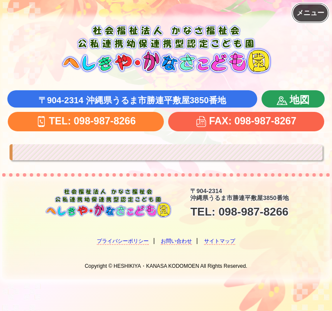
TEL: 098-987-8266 (86, 121)
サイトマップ (219, 241)
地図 (293, 99)
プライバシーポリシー (123, 241)
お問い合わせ (176, 241)
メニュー (310, 12)
